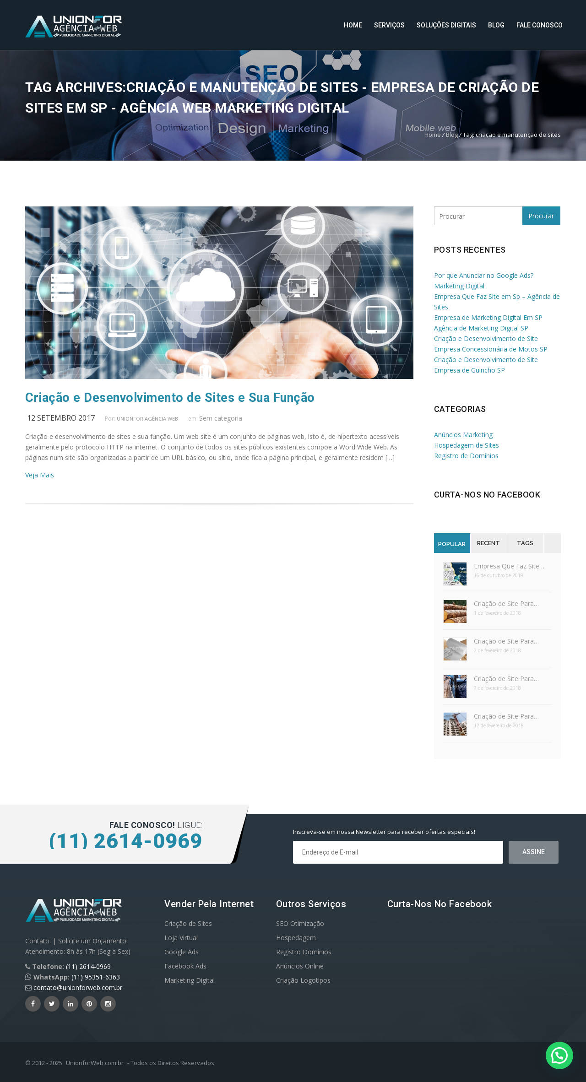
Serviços (389, 25)
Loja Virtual (181, 937)
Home (353, 25)
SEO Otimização (300, 923)
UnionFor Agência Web (147, 418)
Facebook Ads (185, 966)
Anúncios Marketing (463, 434)
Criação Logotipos (303, 980)
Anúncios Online (300, 966)
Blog (496, 25)
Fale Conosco (539, 25)
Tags (525, 543)
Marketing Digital (189, 980)
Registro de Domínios (466, 455)
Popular (452, 544)
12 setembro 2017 (61, 418)
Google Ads (181, 951)
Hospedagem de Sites (466, 445)
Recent (488, 543)
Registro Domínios (303, 951)
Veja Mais (39, 475)
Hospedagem (296, 937)
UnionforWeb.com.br (95, 1063)
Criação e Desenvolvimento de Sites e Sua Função (170, 397)
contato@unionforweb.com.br (77, 987)
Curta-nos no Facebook (487, 494)
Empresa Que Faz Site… (509, 566)
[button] (559, 1055)
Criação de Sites (188, 923)
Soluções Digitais (446, 25)
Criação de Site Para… (506, 603)
